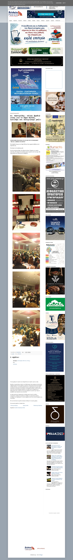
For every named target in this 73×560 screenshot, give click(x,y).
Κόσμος (38, 20)
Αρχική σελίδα (25, 405)
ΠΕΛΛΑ (19, 353)
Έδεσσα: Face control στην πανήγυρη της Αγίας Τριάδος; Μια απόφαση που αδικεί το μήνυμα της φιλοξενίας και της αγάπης (56, 457)
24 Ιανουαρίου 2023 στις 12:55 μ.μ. (23, 360)
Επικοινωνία (58, 20)
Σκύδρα (29, 20)
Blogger (41, 554)
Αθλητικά (42, 20)
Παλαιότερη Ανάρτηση (38, 405)
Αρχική (10, 20)
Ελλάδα (33, 20)
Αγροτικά (47, 20)
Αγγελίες (52, 20)
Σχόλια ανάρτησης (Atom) (20, 407)
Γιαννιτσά (20, 20)
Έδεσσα (24, 20)
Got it (64, 3)
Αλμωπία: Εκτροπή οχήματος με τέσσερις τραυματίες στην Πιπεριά (56, 479)
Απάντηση (15, 364)
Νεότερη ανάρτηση (14, 405)
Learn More (58, 3)
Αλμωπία (15, 20)
